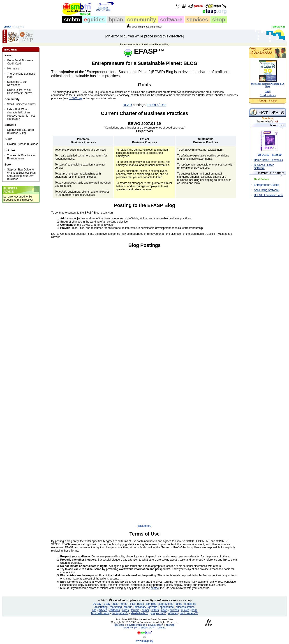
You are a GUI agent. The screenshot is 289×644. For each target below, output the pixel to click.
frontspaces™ (120, 613)
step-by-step (165, 603)
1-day (107, 603)
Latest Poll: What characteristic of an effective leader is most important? (21, 114)
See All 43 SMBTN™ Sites (103, 8)
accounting (101, 607)
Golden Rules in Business (22, 144)
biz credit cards (100, 613)
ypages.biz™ (158, 613)
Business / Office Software (264, 166)
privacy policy (155, 624)
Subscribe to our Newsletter (17, 83)
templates (190, 603)
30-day (97, 603)
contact (155, 588)
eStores (173, 613)
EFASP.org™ (130, 627)
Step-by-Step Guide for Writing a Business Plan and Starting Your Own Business (21, 174)
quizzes (174, 610)
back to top (144, 525)
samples (151, 603)
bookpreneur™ (189, 613)
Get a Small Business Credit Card (20, 62)
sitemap (170, 624)
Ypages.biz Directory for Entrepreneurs (21, 157)
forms (123, 603)
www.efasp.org (144, 640)
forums (135, 610)
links (132, 603)
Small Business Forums (21, 104)
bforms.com (14, 68)
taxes (179, 603)
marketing (116, 607)
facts (115, 603)
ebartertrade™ (139, 613)
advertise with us (136, 624)
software (171, 19)
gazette (152, 607)
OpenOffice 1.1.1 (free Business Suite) (20, 131)
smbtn (72, 19)
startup (128, 607)
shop (218, 19)
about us (119, 624)
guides (94, 19)
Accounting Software (266, 190)
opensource (167, 607)
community (141, 19)
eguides (120, 600)
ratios (140, 603)
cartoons (114, 610)
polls (194, 610)
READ (127, 105)
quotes (185, 610)
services (197, 19)
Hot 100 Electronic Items (268, 195)
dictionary (140, 607)
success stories (185, 607)
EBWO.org (75, 98)
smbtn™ (102, 600)
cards (125, 610)
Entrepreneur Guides (266, 184)
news (164, 610)
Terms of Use (156, 105)
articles (103, 610)
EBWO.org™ (148, 627)
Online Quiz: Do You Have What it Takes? (19, 91)
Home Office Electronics (268, 160)
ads (94, 610)
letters (155, 610)
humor (145, 610)
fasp (214, 11)
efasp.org (148, 26)
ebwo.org (136, 26)
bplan (116, 19)
